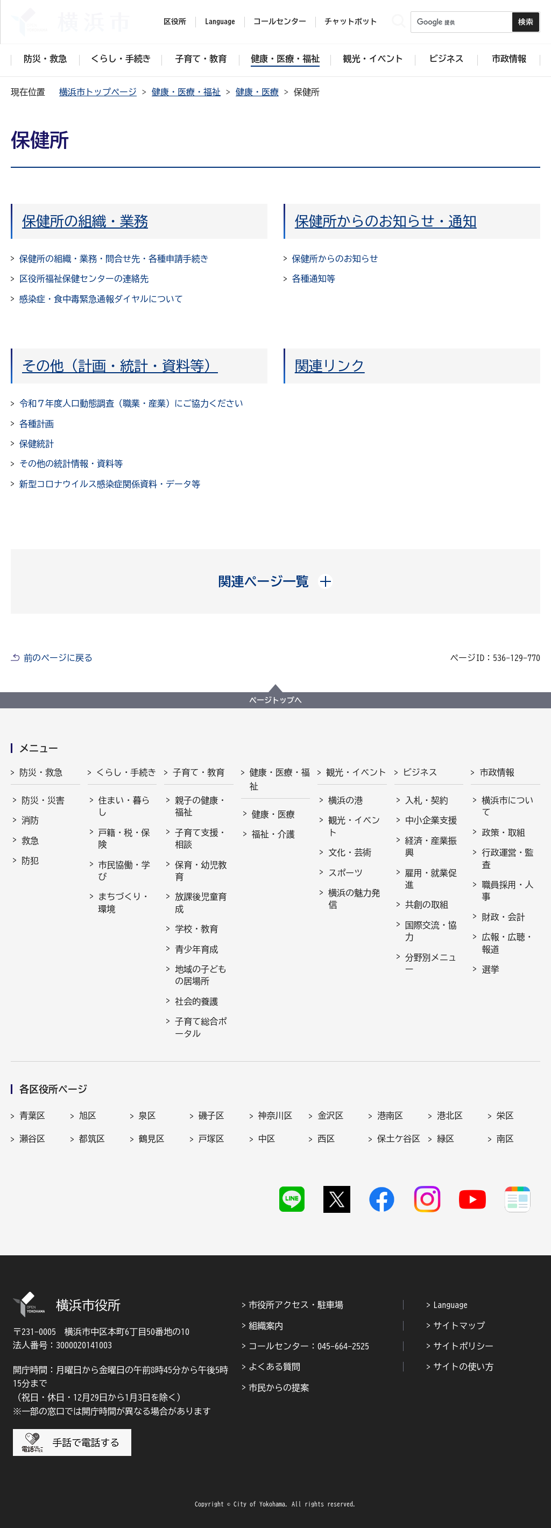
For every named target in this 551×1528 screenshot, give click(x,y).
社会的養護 (196, 1001)
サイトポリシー (463, 1346)
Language (450, 1304)
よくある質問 (274, 1366)
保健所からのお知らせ (335, 258)
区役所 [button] (175, 21)
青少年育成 (196, 949)
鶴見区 (152, 1138)
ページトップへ (275, 700)
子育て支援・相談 (201, 838)
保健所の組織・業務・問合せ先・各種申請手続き (114, 258)
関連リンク (330, 366)
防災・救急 (40, 772)
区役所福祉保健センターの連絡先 (84, 278)
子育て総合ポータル (201, 1027)
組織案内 (266, 1325)
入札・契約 (426, 800)
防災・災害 (43, 800)
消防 (30, 820)
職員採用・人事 (507, 890)
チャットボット (350, 21)
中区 (267, 1138)
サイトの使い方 (463, 1366)
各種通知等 (313, 278)
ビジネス (420, 772)
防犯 (30, 860)
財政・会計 (503, 917)
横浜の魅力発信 (354, 899)
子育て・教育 (198, 772)
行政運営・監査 (507, 858)
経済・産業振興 (431, 846)
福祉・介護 (273, 834)
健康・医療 (257, 92)
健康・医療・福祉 (186, 92)
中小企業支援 (431, 820)
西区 (326, 1138)
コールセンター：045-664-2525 (309, 1346)
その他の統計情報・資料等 (71, 463)
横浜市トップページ (98, 92)
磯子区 (211, 1115)
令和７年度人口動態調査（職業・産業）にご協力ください (131, 403)
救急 (30, 840)
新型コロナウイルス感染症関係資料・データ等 (109, 484)
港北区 (450, 1115)
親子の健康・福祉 (201, 806)
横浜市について (507, 806)
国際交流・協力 (431, 931)
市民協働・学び (124, 871)
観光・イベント (356, 772)
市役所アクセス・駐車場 (296, 1304)
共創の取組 (426, 904)
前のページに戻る (58, 657)
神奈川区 (275, 1115)
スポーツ (345, 873)
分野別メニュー (431, 963)
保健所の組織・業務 (85, 221)
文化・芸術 (349, 852)
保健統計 (36, 443)
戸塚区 (211, 1138)
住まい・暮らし (124, 806)
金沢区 (330, 1115)
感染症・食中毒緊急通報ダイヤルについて (101, 299)
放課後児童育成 (201, 902)
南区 (505, 1138)
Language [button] (220, 21)
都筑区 (92, 1138)
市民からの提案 (279, 1387)
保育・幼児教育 (201, 871)
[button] (275, 581)
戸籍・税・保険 (124, 838)
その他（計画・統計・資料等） (120, 366)
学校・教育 (196, 929)
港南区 (390, 1115)
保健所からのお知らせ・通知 (386, 221)
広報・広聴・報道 (507, 943)
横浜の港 (345, 800)
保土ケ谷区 (398, 1138)
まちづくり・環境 (124, 902)
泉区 (147, 1115)
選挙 (490, 969)
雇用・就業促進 (431, 879)
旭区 (87, 1115)
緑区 (445, 1138)
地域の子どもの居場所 (201, 975)
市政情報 (496, 772)
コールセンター (279, 21)
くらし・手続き (126, 772)
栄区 (505, 1115)
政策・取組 (503, 832)
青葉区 (32, 1115)
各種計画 (36, 424)
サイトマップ (459, 1325)
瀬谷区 (32, 1138)
